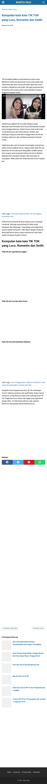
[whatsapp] (39, 462)
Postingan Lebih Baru (10, 628)
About (9, 772)
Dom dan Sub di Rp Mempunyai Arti (26, 665)
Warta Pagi (23, 2)
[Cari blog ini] (43, 2)
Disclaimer (36, 772)
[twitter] (18, 462)
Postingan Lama (38, 628)
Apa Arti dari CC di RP (21, 676)
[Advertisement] (23, 53)
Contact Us (16, 772)
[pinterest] (29, 462)
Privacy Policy (26, 772)
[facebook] (7, 462)
